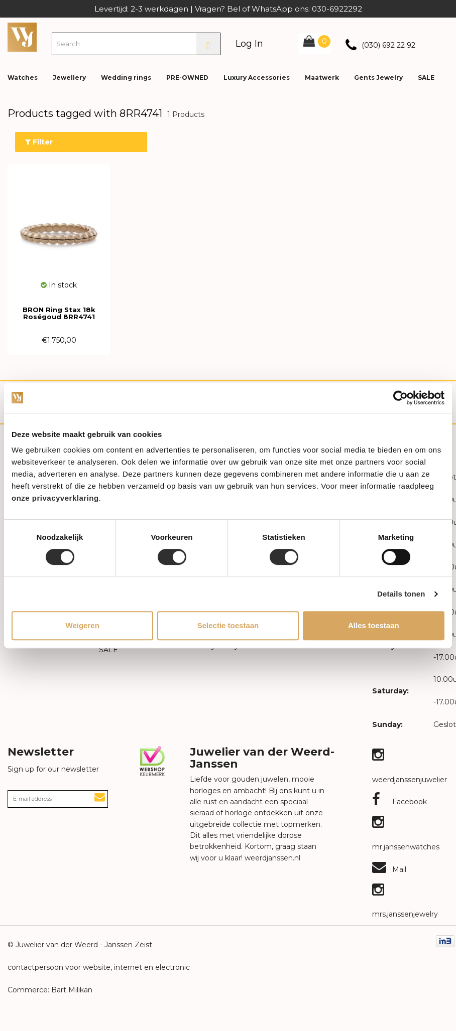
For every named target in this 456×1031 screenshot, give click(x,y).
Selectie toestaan (228, 625)
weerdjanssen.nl (271, 857)
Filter (39, 141)
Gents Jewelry (378, 77)
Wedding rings (126, 77)
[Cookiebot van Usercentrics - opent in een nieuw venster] (400, 397)
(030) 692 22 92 (388, 45)
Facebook (399, 801)
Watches (23, 77)
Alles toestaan (373, 625)
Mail (389, 869)
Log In (249, 43)
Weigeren (82, 625)
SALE (426, 77)
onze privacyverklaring (55, 498)
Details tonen (401, 594)
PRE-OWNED (187, 77)
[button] (440, 70)
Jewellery (69, 77)
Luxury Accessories (256, 77)
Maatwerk (322, 77)
